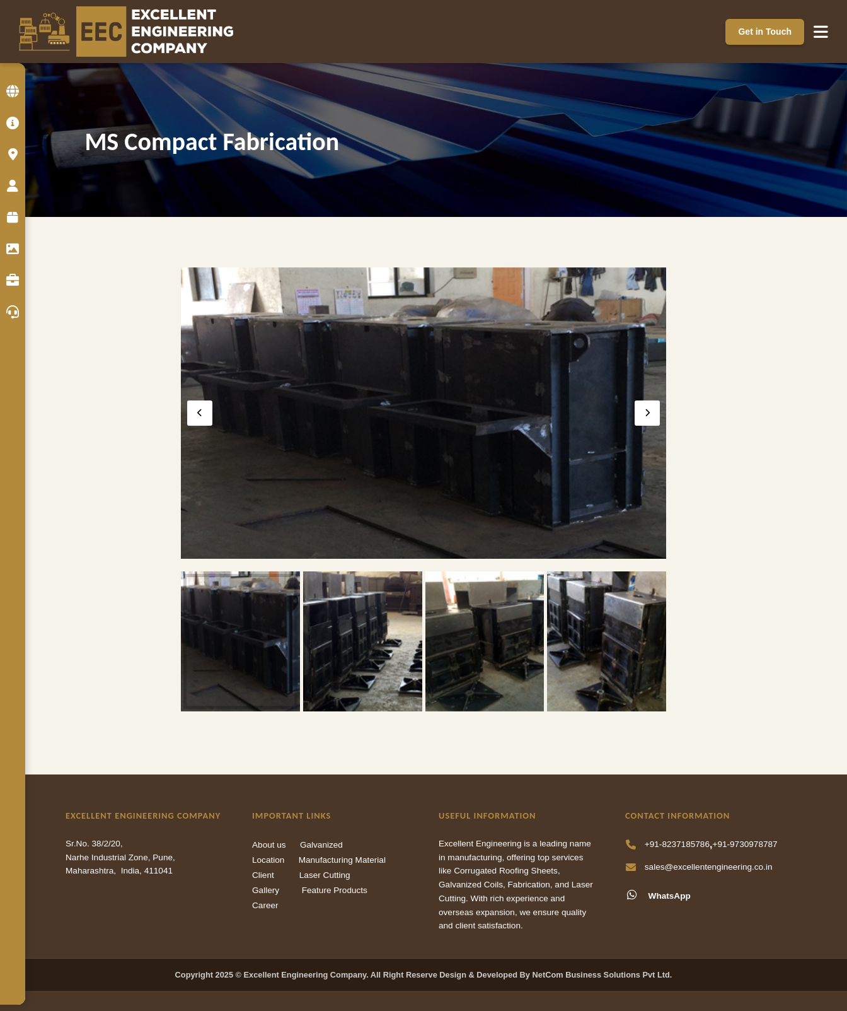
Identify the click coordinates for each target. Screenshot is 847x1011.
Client (263, 875)
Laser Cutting (324, 875)
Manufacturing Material (342, 860)
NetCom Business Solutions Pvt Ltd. (602, 974)
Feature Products (334, 890)
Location (268, 860)
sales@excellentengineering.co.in (709, 867)
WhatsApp (658, 895)
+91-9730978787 (744, 844)
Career (265, 905)
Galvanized (321, 845)
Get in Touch (765, 31)
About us (269, 845)
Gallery (265, 890)
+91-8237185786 (677, 844)
